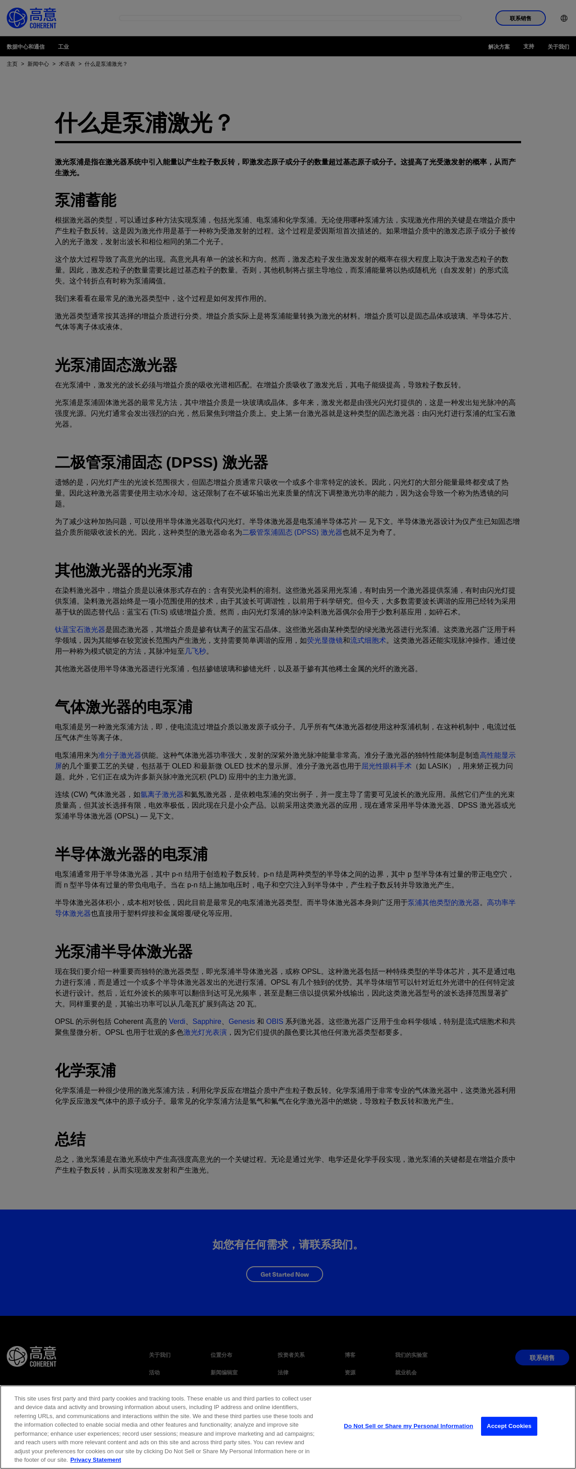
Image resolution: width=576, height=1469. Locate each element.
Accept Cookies (509, 1437)
